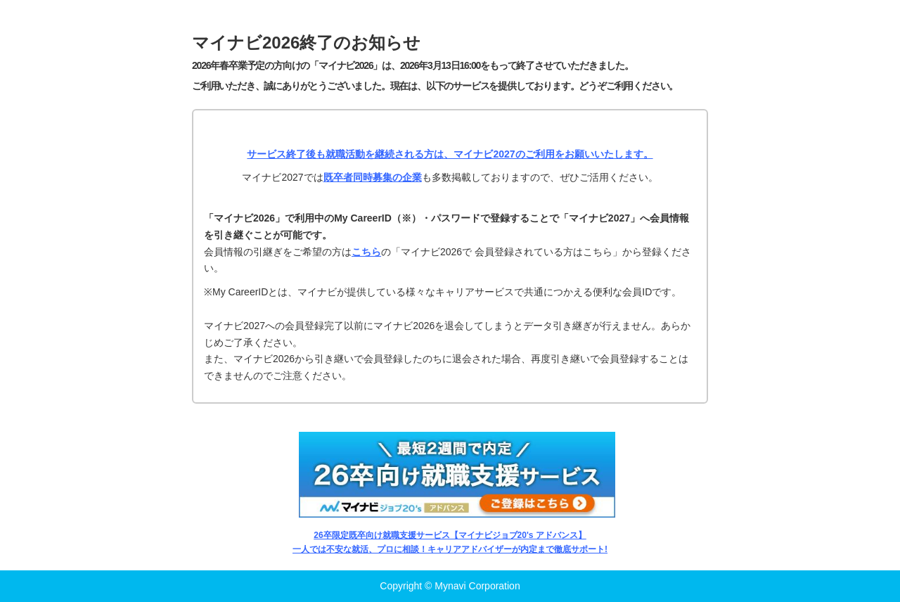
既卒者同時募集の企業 (372, 177)
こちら (366, 251)
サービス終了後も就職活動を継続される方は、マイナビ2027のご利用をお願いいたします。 (449, 154)
